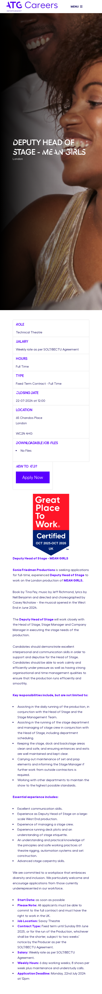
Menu (77, 6)
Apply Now (32, 477)
